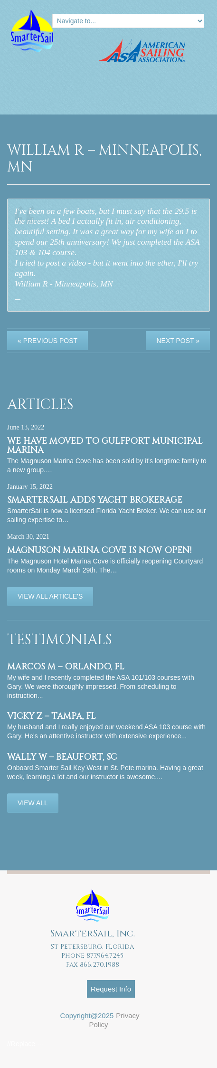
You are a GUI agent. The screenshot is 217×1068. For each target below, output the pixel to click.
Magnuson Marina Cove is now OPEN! (99, 550)
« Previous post (47, 340)
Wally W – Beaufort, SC (62, 757)
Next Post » (177, 340)
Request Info (111, 989)
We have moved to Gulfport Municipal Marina (105, 445)
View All (33, 803)
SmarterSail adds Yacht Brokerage (94, 500)
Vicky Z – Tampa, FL (51, 716)
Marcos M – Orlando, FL (65, 667)
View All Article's (50, 596)
